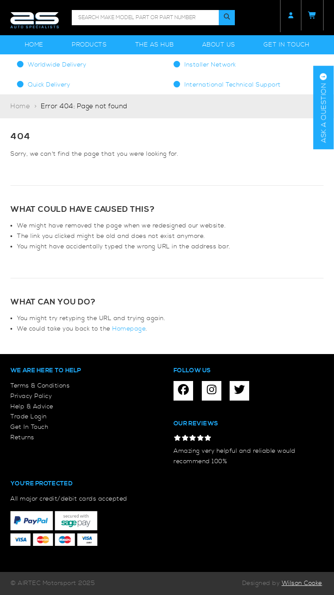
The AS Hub (154, 45)
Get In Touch (286, 45)
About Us (218, 45)
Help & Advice (31, 407)
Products (89, 45)
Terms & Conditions (40, 386)
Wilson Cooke (302, 583)
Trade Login (28, 417)
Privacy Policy (31, 396)
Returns (22, 437)
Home (34, 45)
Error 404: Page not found (84, 106)
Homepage (129, 329)
